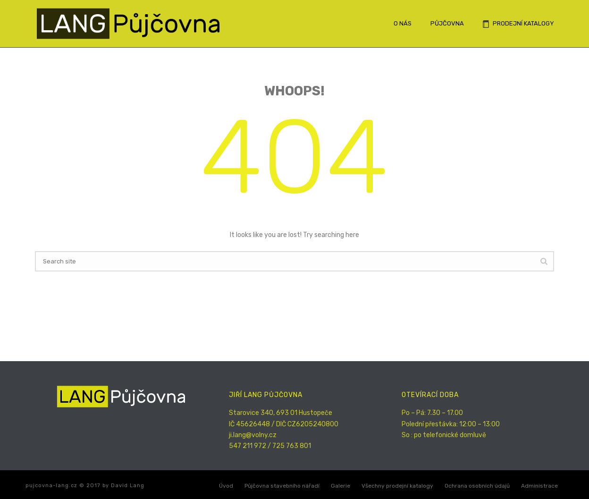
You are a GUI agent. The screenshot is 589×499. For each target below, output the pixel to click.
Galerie (340, 485)
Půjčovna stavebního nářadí (282, 485)
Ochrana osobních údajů (477, 485)
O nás (403, 23)
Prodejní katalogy (518, 24)
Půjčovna (447, 23)
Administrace (539, 485)
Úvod (226, 485)
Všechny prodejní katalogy (397, 485)
